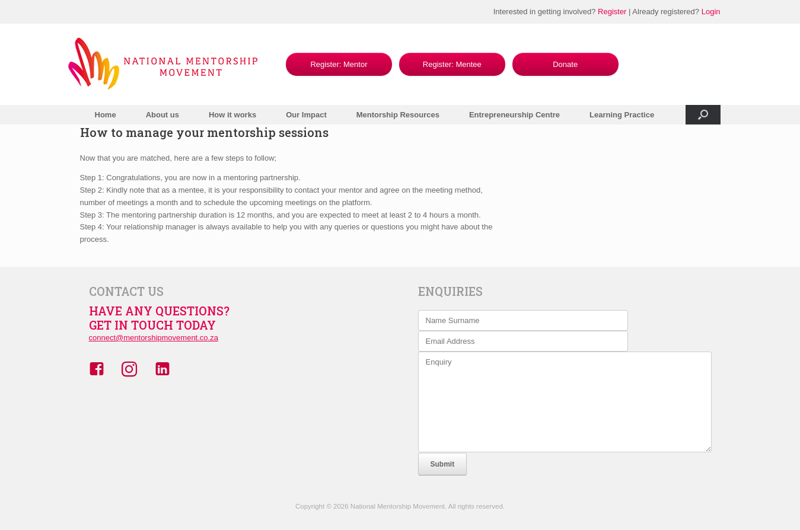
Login (711, 11)
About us (162, 114)
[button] (703, 114)
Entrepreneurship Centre (514, 114)
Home (105, 114)
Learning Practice (621, 114)
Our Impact (306, 114)
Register (612, 11)
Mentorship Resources (397, 114)
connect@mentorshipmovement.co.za (153, 337)
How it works (232, 114)
